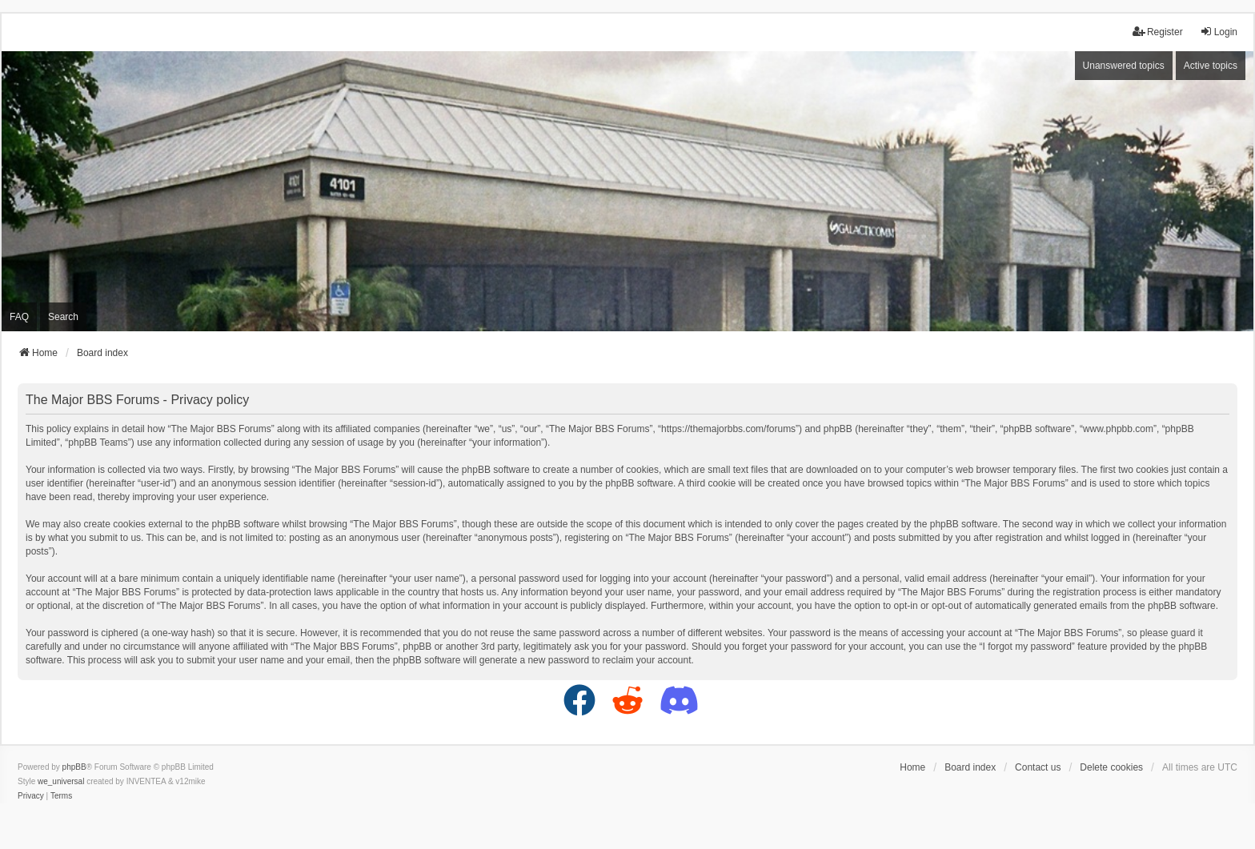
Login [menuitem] (1218, 32)
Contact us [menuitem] (1038, 767)
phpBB (74, 767)
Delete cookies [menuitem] (1111, 767)
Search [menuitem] (63, 316)
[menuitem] (31, 796)
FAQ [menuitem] (19, 316)
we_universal (61, 781)
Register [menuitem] (1158, 32)
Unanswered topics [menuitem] (1124, 65)
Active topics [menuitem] (1210, 65)
